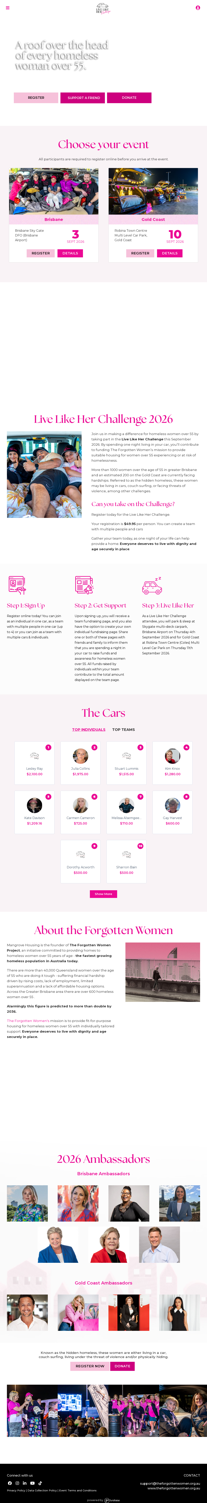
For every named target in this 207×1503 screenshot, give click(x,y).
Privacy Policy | (17, 1490)
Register (36, 98)
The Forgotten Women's (28, 1021)
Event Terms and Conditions (77, 1490)
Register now (90, 1366)
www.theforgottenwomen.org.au (174, 1488)
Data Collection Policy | (42, 1490)
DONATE (122, 1366)
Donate (129, 98)
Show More (103, 894)
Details (70, 253)
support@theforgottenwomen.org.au (170, 1483)
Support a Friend (84, 98)
